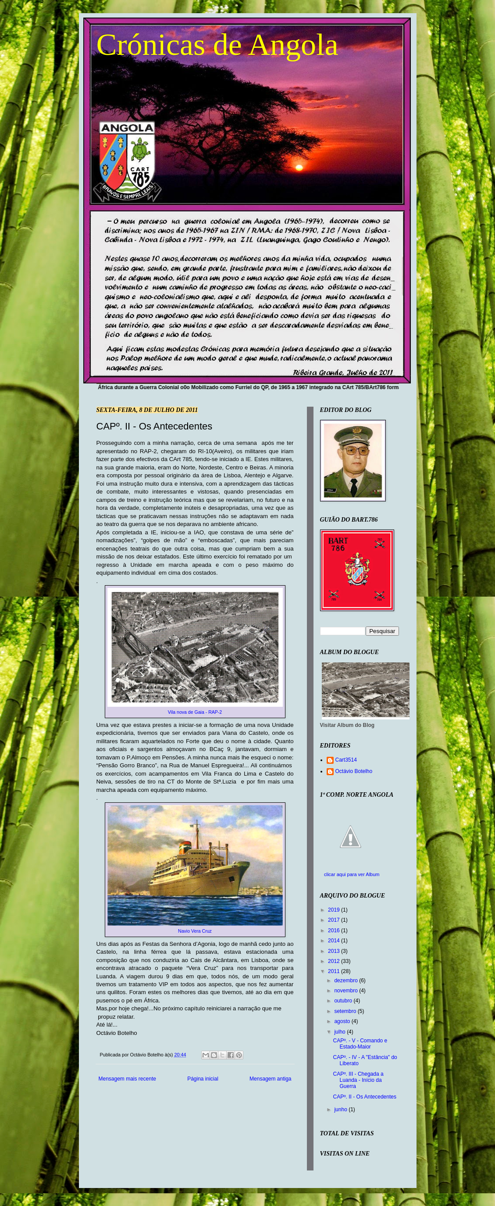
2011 (334, 971)
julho (340, 1032)
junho (341, 1109)
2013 (334, 951)
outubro (343, 1001)
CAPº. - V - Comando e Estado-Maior (360, 1044)
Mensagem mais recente (127, 1079)
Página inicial (202, 1079)
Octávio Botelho (354, 771)
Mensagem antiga (270, 1079)
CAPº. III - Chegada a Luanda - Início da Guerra (358, 1080)
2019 (334, 910)
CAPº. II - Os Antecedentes (364, 1097)
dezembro (346, 980)
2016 (334, 930)
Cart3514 (346, 760)
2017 (334, 920)
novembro (346, 991)
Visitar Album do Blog (347, 725)
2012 (334, 961)
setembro (345, 1011)
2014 (334, 941)
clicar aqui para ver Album (352, 874)
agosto (342, 1021)
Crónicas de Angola (217, 44)
